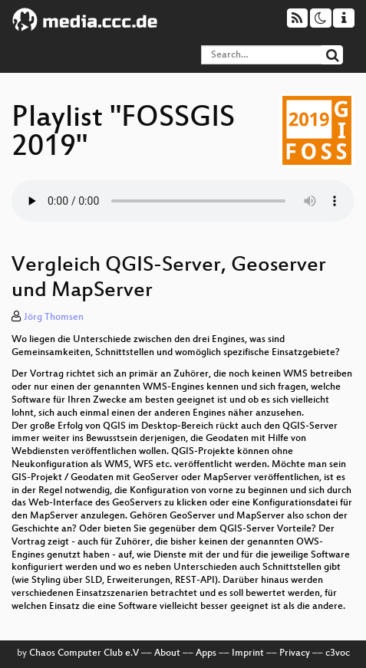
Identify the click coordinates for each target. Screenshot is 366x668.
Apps (206, 653)
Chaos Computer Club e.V (84, 653)
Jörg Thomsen (54, 317)
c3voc (337, 653)
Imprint (248, 653)
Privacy (294, 653)
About (167, 653)
